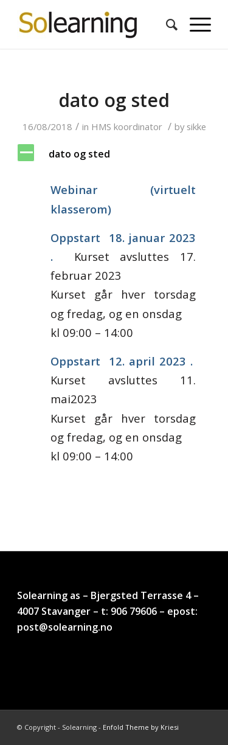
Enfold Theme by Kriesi (141, 727)
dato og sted (114, 100)
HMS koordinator (126, 126)
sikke (196, 126)
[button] (114, 154)
